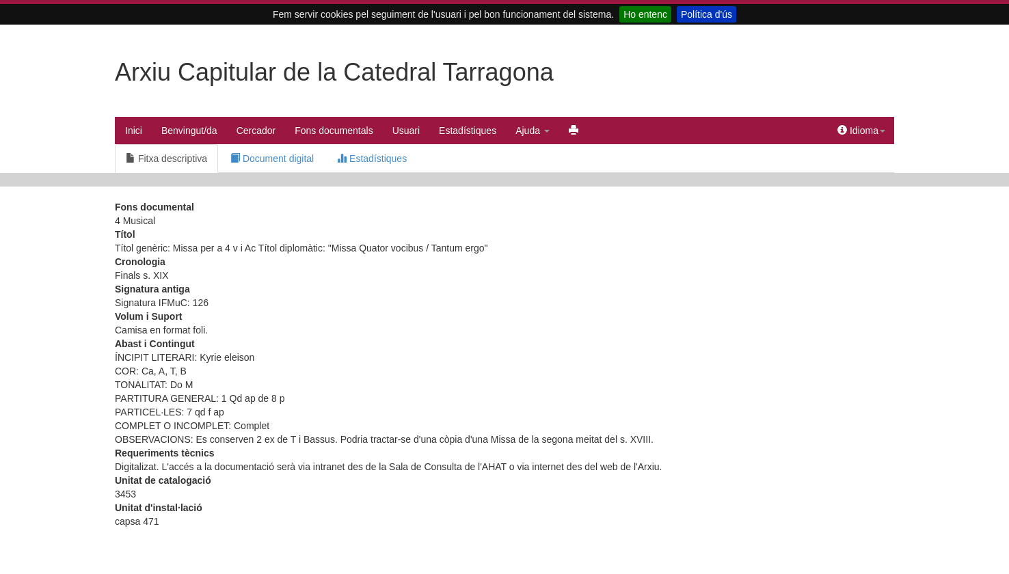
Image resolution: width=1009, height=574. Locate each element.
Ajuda (532, 130)
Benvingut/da (189, 130)
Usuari (406, 130)
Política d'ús (706, 14)
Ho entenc (645, 14)
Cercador (256, 130)
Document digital (272, 158)
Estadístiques (467, 130)
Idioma (861, 130)
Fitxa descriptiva (166, 158)
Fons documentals (334, 130)
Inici (133, 130)
